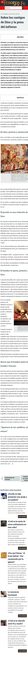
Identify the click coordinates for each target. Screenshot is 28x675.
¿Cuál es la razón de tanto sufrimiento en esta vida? (17, 524)
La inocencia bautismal (13, 593)
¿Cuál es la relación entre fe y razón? (16, 622)
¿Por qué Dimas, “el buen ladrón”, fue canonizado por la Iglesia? (16, 557)
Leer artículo (22, 516)
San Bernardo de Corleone (9, 478)
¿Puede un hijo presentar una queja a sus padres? (17, 497)
